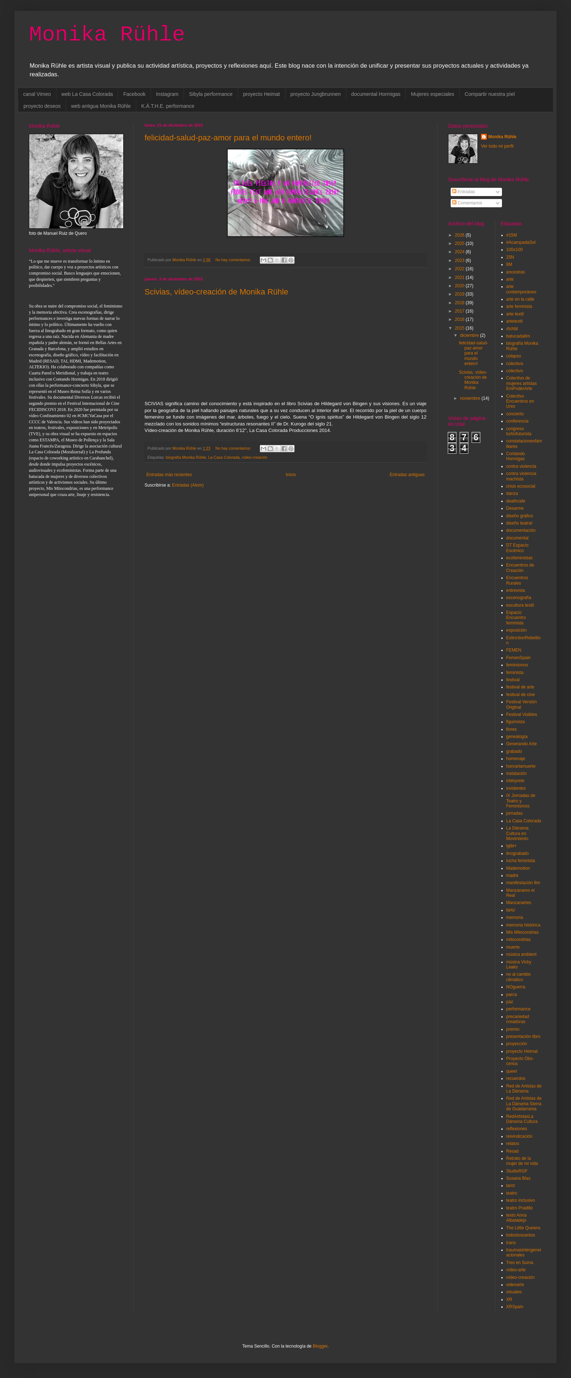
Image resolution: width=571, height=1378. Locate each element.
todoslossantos (520, 1235)
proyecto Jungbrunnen (316, 94)
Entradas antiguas (407, 474)
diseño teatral (519, 523)
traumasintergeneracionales (523, 1252)
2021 (460, 277)
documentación (521, 530)
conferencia (517, 421)
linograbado (517, 853)
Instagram (167, 94)
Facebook (134, 94)
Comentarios (467, 202)
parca (511, 994)
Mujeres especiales (432, 94)
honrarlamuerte (521, 766)
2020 (460, 285)
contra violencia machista (521, 476)
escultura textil (520, 605)
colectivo (514, 370)
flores (511, 729)
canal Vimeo (37, 94)
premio (513, 1029)
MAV (510, 910)
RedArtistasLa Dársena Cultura (522, 1119)
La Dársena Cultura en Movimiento (517, 833)
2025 (460, 243)
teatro (512, 1193)
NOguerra (515, 986)
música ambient (521, 954)
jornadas (514, 813)
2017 (460, 311)
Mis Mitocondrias (522, 932)
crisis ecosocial (521, 486)
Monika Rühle (107, 34)
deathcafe (515, 501)
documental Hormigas (375, 94)
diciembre (470, 335)
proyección (516, 1043)
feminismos (517, 664)
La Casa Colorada (224, 457)
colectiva (514, 363)
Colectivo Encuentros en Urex (520, 401)
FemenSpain (518, 657)
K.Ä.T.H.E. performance (167, 106)
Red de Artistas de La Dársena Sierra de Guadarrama (524, 1103)
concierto (515, 413)
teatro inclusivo (520, 1200)
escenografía (518, 597)
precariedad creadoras (517, 1019)
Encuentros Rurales (517, 580)
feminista (515, 672)
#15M (511, 235)
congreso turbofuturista (519, 431)
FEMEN (513, 650)
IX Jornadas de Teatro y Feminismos (521, 801)
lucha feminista (520, 860)
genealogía (517, 736)
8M (509, 264)
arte (510, 279)
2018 (460, 302)
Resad (512, 1151)
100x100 (514, 249)
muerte (513, 947)
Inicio (291, 474)
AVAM (512, 328)
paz (509, 1001)
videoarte (515, 1284)
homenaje (515, 758)
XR (509, 1299)
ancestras (515, 272)
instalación (516, 773)
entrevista (515, 590)
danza (512, 493)
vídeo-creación (254, 457)
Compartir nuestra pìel (490, 94)
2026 (460, 235)
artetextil (514, 321)
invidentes (516, 788)
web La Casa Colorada (87, 94)
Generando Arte (521, 743)
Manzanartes (518, 902)
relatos (512, 1143)
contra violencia (521, 466)
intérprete (515, 780)
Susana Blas (518, 1178)
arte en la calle (520, 299)
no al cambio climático (518, 977)
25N (510, 257)
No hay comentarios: (233, 260)
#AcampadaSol (521, 242)
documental (517, 537)
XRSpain (514, 1306)
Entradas (463, 191)
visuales (514, 1291)
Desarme (515, 508)
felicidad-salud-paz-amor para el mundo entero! (228, 137)
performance (518, 1009)
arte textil (515, 314)
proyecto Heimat (261, 94)
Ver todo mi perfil (497, 146)
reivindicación (519, 1136)
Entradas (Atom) (187, 485)
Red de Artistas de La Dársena (524, 1089)
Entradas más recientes (169, 474)
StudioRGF (517, 1171)
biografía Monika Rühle (186, 457)
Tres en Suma (519, 1262)
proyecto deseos (42, 106)
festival (513, 679)
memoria (514, 917)
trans (511, 1242)
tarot (510, 1185)
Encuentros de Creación (520, 568)
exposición (516, 630)
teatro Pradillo (519, 1207)
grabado (514, 751)
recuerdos (515, 1078)
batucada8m (518, 336)
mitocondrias (518, 939)
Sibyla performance (211, 94)
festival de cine (520, 694)
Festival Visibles (521, 714)
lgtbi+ (511, 845)
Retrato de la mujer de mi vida (522, 1161)
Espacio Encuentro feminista (516, 618)
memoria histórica (523, 925)
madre (512, 875)
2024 (460, 251)
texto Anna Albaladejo (516, 1218)
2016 (460, 319)
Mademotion (518, 868)
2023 (460, 260)
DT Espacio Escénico (517, 548)
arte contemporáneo (521, 289)
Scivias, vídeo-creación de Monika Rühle (216, 291)
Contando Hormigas (515, 456)
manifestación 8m (523, 882)
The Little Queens (523, 1227)
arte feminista (519, 306)
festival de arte (520, 687)
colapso (513, 356)
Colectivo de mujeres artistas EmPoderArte (521, 383)
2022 (460, 268)
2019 (460, 294)
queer (512, 1071)
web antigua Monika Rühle (101, 106)
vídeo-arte (516, 1269)
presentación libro (523, 1036)
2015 (460, 328)
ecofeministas (519, 557)
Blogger (320, 1346)
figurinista (515, 721)
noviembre (470, 398)
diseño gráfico (519, 515)
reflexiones (516, 1128)
